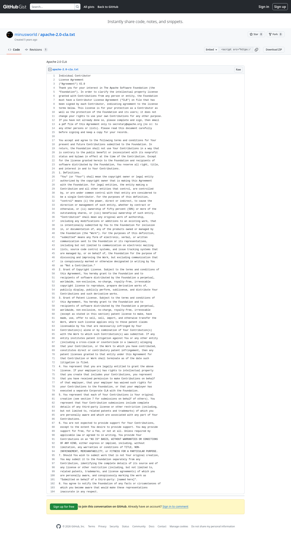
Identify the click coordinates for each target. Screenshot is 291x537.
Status (125, 526)
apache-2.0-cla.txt (57, 34)
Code (14, 49)
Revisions (36, 50)
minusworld (26, 34)
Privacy (102, 526)
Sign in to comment (175, 506)
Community (139, 526)
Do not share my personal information (213, 526)
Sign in (264, 6)
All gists (89, 7)
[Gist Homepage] (15, 6)
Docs (151, 526)
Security (114, 526)
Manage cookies (179, 526)
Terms (91, 526)
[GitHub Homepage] (58, 526)
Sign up (280, 6)
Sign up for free (63, 507)
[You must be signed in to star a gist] (256, 34)
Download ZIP (274, 49)
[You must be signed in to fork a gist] (276, 34)
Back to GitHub (108, 7)
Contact (162, 526)
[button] (256, 49)
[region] (145, 284)
